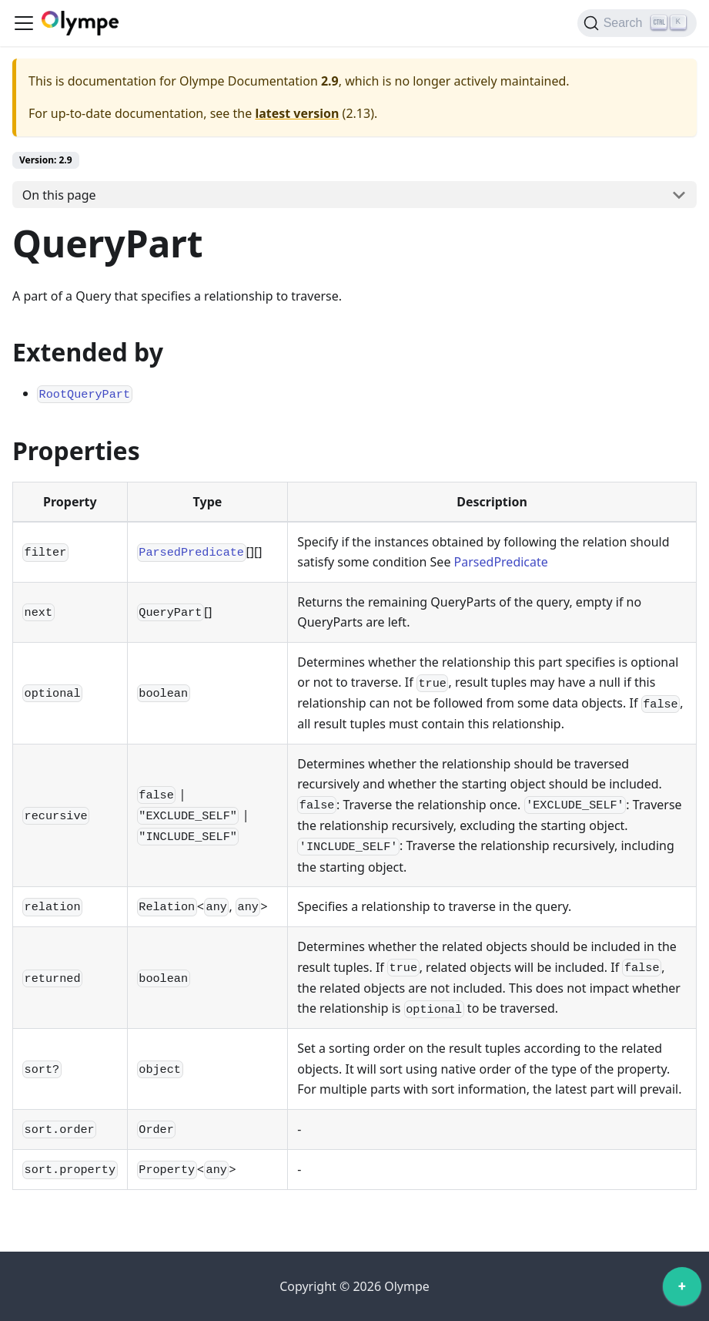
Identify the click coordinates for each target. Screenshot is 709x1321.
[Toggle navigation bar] (23, 23)
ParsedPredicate (501, 561)
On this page (59, 195)
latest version (297, 113)
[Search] (637, 23)
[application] (682, 1290)
